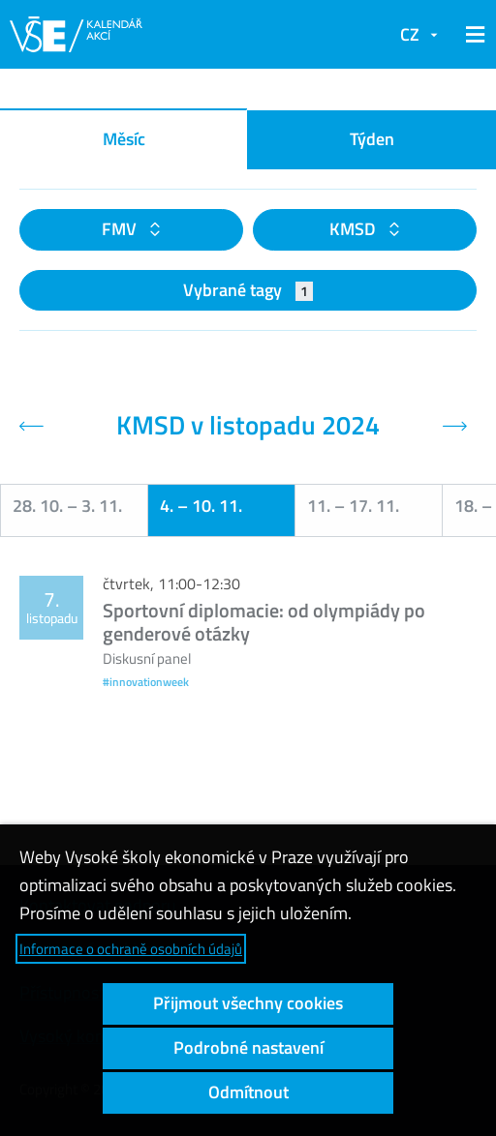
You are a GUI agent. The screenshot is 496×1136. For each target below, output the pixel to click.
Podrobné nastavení (248, 1047)
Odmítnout (248, 1092)
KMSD (354, 229)
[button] (471, 35)
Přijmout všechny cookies (248, 1003)
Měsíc (124, 139)
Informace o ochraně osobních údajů (130, 949)
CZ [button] (409, 34)
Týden (372, 139)
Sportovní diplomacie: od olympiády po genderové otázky (264, 621)
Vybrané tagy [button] (248, 290)
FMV (121, 229)
